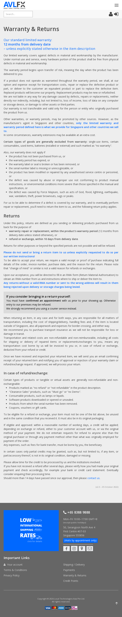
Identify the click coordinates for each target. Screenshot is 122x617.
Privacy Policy (11, 568)
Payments (69, 562)
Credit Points (70, 573)
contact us (93, 478)
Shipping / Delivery (74, 557)
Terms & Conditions (15, 562)
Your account (15, 557)
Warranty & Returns (74, 568)
